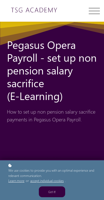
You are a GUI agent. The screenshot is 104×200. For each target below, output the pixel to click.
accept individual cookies (47, 181)
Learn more (16, 181)
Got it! (52, 192)
